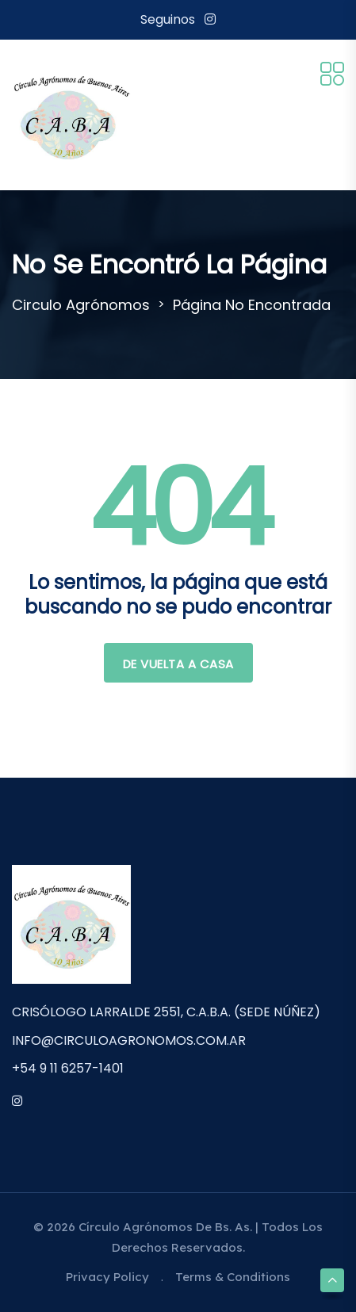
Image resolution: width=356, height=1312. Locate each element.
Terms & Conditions (232, 1276)
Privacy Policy (107, 1276)
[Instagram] (210, 19)
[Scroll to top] (332, 1280)
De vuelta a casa (178, 664)
